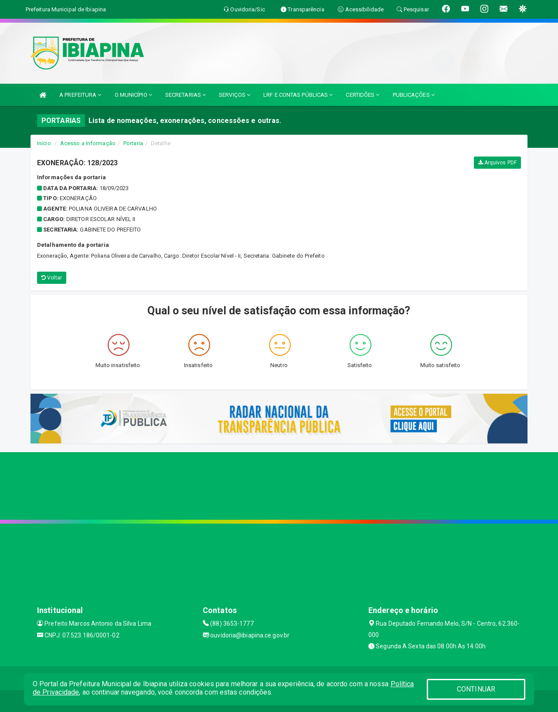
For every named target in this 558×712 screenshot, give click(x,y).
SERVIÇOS (234, 95)
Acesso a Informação (88, 143)
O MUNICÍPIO (133, 95)
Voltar (51, 278)
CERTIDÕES (362, 95)
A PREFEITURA (80, 95)
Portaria (133, 143)
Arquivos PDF (497, 163)
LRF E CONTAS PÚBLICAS (298, 95)
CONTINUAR (476, 689)
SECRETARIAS (185, 95)
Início (44, 143)
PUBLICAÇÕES (414, 95)
